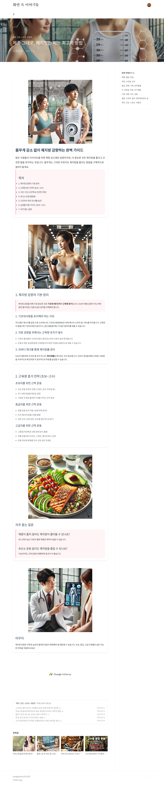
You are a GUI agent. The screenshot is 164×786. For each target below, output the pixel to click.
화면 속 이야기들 (26, 5)
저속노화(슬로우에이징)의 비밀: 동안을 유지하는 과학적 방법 (38, 711)
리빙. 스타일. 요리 (128, 81)
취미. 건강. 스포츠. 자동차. (26, 703)
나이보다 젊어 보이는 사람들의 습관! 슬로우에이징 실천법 (37, 708)
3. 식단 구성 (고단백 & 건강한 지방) (32, 192)
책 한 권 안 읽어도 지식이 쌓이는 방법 (29, 717)
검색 (143, 5)
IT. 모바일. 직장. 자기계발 (131, 90)
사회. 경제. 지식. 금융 (130, 94)
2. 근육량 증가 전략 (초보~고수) (31, 187)
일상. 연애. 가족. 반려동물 (131, 85)
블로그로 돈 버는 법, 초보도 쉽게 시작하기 (31, 714)
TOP (149, 777)
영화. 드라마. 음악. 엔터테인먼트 (135, 98)
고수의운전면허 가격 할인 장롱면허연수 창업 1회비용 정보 (37, 720)
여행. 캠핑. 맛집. (128, 77)
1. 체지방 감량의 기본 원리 (28, 183)
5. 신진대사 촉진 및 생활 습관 (30, 200)
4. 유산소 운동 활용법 (26, 196)
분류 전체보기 (128, 73)
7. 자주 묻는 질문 (25, 209)
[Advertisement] (60, 674)
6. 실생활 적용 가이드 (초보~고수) (31, 205)
